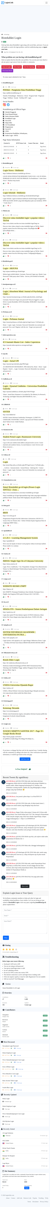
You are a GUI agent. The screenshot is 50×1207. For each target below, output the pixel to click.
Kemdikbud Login (10, 118)
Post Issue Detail (7, 70)
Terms (29, 1201)
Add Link (19, 1198)
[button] (30, 769)
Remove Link (27, 1198)
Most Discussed (8, 1042)
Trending (41, 1198)
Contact (13, 1198)
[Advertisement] (25, 18)
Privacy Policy (44, 1201)
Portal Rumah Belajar (11, 114)
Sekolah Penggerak (10, 112)
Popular (35, 1198)
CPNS (7, 131)
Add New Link (25, 759)
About (8, 1198)
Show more (25, 886)
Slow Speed (17, 67)
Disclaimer (35, 1201)
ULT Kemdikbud (10, 125)
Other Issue (40, 67)
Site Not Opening (29, 67)
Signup (27, 1188)
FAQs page (20, 979)
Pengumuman (9, 127)
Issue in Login (7, 67)
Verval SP (8, 129)
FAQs (46, 1198)
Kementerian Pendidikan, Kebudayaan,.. (16, 133)
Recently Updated (8, 1095)
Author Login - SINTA (11, 135)
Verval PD (8, 120)
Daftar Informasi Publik (12, 116)
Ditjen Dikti (8, 122)
